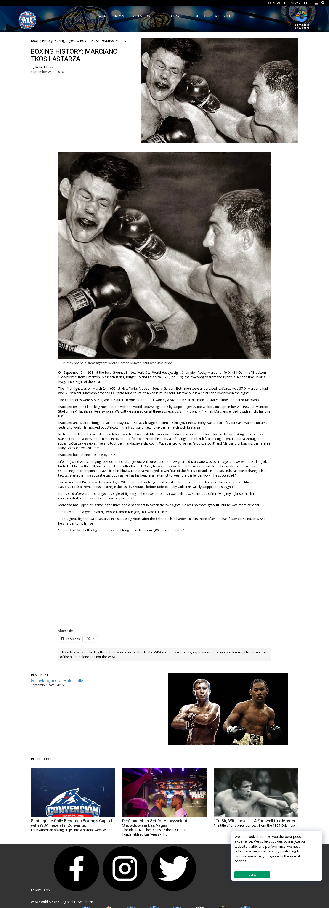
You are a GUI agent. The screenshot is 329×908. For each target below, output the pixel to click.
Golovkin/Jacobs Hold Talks (57, 680)
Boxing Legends (66, 40)
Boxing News (90, 40)
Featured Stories (113, 40)
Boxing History (42, 40)
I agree (252, 874)
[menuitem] (316, 2)
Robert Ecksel (45, 67)
